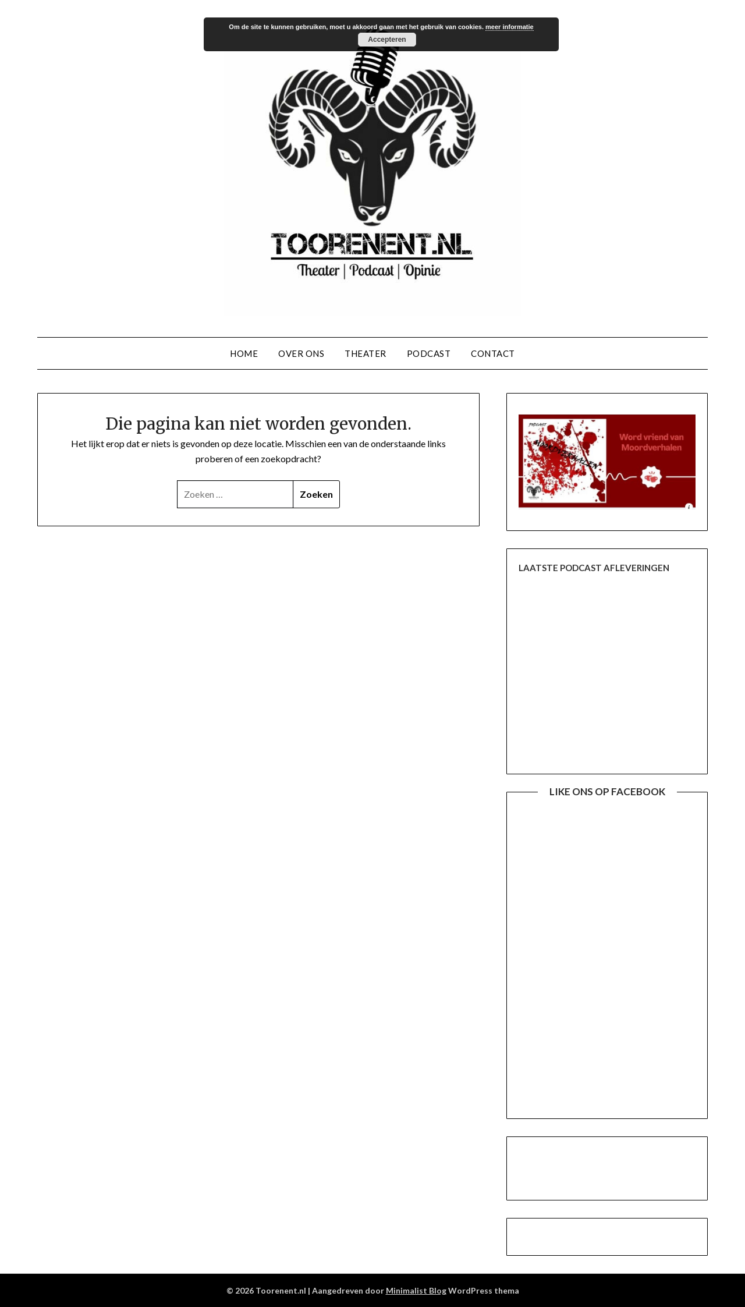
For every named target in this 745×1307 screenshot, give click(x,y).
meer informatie (509, 26)
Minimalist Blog (416, 1290)
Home (244, 353)
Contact (493, 353)
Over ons (301, 353)
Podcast (429, 353)
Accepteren (387, 40)
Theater (365, 353)
